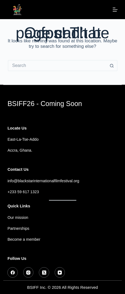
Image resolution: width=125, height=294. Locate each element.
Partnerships (18, 228)
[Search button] (111, 65)
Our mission (17, 217)
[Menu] (115, 9)
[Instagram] (28, 272)
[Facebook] (12, 272)
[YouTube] (60, 272)
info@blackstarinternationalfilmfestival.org (43, 181)
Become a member (23, 239)
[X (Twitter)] (44, 272)
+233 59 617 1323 (23, 192)
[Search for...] (57, 65)
